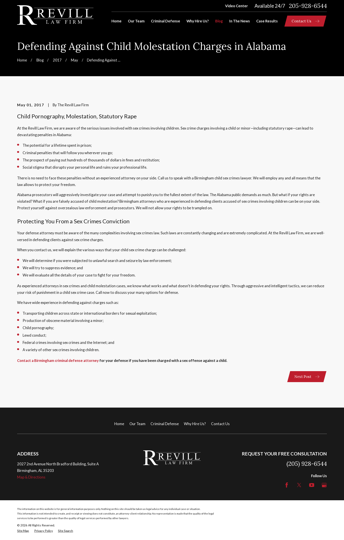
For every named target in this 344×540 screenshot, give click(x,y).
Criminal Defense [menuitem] (165, 21)
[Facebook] (286, 485)
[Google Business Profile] (324, 485)
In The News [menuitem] (239, 21)
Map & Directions (31, 477)
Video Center (236, 6)
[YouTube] (311, 485)
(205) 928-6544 (307, 463)
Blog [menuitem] (219, 21)
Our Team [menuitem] (136, 21)
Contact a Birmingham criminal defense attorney (58, 360)
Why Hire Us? (195, 424)
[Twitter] (299, 485)
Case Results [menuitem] (267, 21)
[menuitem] (23, 530)
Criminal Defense (164, 424)
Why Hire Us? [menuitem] (197, 21)
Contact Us (220, 424)
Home (119, 424)
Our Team (137, 424)
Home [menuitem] (116, 21)
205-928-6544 (308, 6)
